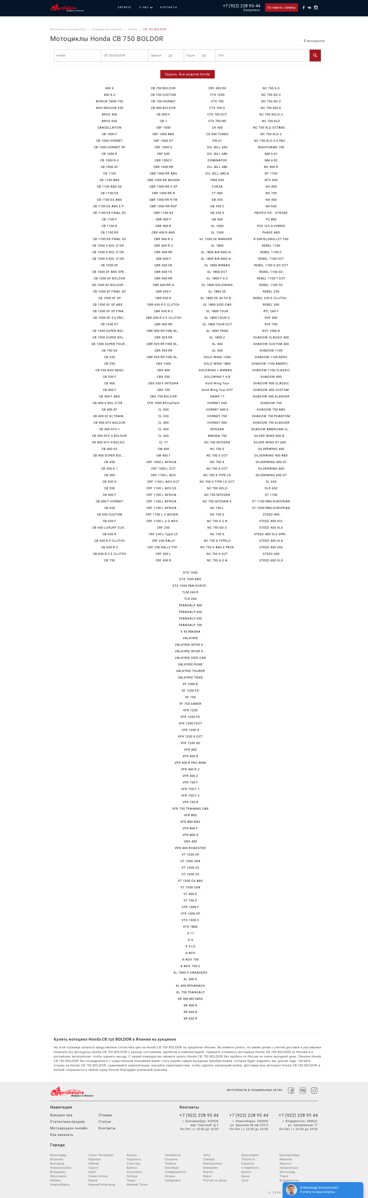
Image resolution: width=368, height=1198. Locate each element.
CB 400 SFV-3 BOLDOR (109, 436)
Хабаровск (173, 1180)
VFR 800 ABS (190, 821)
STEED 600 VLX (271, 560)
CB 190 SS (110, 350)
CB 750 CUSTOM (163, 94)
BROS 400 (109, 114)
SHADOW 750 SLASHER (271, 422)
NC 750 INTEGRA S (217, 501)
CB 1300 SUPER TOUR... (109, 344)
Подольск (134, 1159)
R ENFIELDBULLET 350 (271, 239)
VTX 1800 (190, 926)
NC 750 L (217, 508)
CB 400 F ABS (109, 396)
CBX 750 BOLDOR (163, 396)
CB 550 (109, 488)
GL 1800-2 (217, 337)
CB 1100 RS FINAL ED (109, 239)
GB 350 (217, 199)
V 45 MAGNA (190, 631)
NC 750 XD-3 (271, 101)
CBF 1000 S (163, 147)
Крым (245, 1176)
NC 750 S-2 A (217, 521)
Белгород (57, 1163)
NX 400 (271, 199)
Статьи (105, 1121)
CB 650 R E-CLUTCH (109, 540)
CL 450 (163, 429)
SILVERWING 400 (271, 449)
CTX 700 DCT (217, 114)
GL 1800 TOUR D (217, 317)
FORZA (217, 186)
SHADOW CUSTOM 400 (271, 344)
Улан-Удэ (134, 1163)
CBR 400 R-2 (163, 239)
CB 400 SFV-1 (109, 429)
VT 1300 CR (190, 854)
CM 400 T (163, 455)
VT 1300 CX (190, 874)
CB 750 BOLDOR (163, 88)
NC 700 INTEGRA (217, 442)
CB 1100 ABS (110, 180)
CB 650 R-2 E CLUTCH (109, 554)
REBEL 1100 (271, 245)
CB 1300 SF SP (109, 298)
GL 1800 (217, 245)
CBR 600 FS (163, 272)
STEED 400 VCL (271, 521)
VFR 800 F (190, 828)
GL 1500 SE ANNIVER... (217, 239)
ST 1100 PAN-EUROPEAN (271, 501)
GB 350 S (217, 213)
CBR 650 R (163, 298)
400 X (109, 88)
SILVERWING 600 (271, 468)
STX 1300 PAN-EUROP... (190, 585)
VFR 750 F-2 (190, 795)
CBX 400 (163, 370)
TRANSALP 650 (190, 618)
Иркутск (285, 1163)
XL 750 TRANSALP (190, 992)
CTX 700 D (217, 108)
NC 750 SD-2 (217, 527)
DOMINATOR (217, 160)
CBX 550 (163, 376)
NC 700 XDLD (217, 488)
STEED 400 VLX (271, 540)
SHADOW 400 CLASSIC (271, 383)
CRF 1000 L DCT (163, 468)
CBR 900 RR (163, 324)
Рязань (170, 1176)
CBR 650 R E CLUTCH (163, 304)
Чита (206, 1155)
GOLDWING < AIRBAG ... (217, 370)
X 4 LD (190, 946)
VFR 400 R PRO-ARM (190, 762)
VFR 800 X (190, 835)
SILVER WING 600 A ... (271, 436)
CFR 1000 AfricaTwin (163, 403)
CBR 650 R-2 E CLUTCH (163, 317)
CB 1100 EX (109, 193)
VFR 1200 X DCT (190, 736)
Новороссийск (60, 1167)
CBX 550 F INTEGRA (163, 383)
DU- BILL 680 (217, 167)
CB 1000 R (109, 154)
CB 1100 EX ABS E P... (109, 206)
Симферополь (175, 1172)
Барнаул (94, 1159)
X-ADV (190, 953)
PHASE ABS (271, 232)
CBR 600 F (163, 258)
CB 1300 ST (109, 324)
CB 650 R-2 (109, 547)
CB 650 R (109, 534)
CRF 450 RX (217, 88)
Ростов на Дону (214, 1180)
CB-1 (163, 121)
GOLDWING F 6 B (217, 376)
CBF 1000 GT (163, 140)
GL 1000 (217, 226)
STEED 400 (271, 514)
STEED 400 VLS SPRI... (271, 534)
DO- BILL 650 (217, 147)
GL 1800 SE (217, 291)
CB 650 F (109, 521)
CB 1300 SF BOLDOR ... (109, 285)
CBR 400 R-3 (163, 245)
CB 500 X (109, 481)
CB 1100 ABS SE (109, 186)
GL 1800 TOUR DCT (217, 324)
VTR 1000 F (190, 907)
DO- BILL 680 (217, 154)
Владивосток (289, 1180)
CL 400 (163, 422)
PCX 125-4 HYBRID (271, 226)
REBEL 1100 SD (271, 272)
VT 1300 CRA (190, 861)
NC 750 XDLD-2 (271, 114)
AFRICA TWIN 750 (109, 101)
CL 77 (163, 442)
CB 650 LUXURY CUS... (109, 527)
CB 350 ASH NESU (110, 370)
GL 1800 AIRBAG (217, 265)
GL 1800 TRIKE (217, 331)
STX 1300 (190, 572)
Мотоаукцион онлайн (69, 1128)
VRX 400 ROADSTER (190, 848)
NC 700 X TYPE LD (217, 475)
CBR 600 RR (163, 278)
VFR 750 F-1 (190, 789)
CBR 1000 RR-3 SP (163, 186)
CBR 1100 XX (163, 213)
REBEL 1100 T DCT (271, 278)
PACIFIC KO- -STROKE (271, 213)
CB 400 (109, 383)
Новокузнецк (212, 1163)
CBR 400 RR (163, 252)
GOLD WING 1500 (217, 357)
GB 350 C (217, 206)
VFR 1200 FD (190, 717)
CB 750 (109, 560)
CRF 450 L (163, 554)
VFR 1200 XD (190, 743)
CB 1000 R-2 (109, 160)
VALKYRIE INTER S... (190, 644)
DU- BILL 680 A (217, 173)
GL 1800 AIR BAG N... (217, 252)
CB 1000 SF (109, 167)
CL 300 (163, 409)
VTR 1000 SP (190, 913)
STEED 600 (271, 554)
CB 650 (109, 508)
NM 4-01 (271, 154)
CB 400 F (109, 390)
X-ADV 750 (190, 959)
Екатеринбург (290, 1155)
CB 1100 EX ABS (109, 199)
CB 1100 (109, 173)
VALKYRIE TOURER (190, 671)
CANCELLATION (109, 127)
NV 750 (271, 193)
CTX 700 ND (217, 121)
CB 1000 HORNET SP (109, 147)
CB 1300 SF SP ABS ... (109, 304)
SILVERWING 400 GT (271, 462)
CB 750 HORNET (163, 101)
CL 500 (163, 436)
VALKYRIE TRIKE (190, 677)
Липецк (132, 1176)
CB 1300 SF (109, 265)
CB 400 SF (109, 409)
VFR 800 (190, 815)
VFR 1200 (190, 710)
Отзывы (105, 1115)
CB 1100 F (109, 219)
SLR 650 (271, 488)
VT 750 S (190, 900)
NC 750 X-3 (271, 88)
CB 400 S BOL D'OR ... (109, 403)
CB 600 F (109, 495)
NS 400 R (271, 167)
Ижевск (55, 1180)
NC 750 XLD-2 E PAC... (271, 140)
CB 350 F (109, 376)
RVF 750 (271, 324)
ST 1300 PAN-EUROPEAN (271, 508)
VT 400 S (190, 894)
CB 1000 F (109, 134)
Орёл (92, 1172)
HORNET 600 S (217, 409)
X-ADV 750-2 (190, 966)
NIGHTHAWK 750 (271, 147)
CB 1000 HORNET (109, 140)
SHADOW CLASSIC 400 (271, 337)
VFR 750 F (190, 782)
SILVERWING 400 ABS (271, 455)
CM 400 (163, 449)
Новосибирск (60, 1184)
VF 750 (190, 697)
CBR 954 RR (163, 350)
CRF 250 (163, 527)
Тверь (131, 1180)
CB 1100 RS (110, 232)
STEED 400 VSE (271, 547)
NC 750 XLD (271, 121)
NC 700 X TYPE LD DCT (217, 481)
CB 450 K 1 (109, 468)
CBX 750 (163, 390)
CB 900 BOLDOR (163, 108)
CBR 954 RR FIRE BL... (163, 357)
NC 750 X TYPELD (217, 540)
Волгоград (287, 1172)
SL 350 (271, 481)
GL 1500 (217, 232)
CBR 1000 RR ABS (163, 173)
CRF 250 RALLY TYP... (163, 547)
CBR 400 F (163, 219)
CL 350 (163, 416)
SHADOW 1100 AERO (271, 357)
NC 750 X (217, 534)
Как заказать (61, 1134)
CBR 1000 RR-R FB (163, 199)
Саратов (247, 1163)
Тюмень (170, 1163)
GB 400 (217, 219)
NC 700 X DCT (217, 468)
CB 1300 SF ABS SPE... (109, 272)
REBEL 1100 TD (271, 285)
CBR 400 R (163, 226)
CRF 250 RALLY (163, 540)
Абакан (93, 1163)
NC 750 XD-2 (271, 94)
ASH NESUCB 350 (109, 108)
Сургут (93, 1167)
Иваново (286, 1159)
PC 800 (271, 219)
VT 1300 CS (190, 867)
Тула (244, 1180)
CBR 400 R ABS (163, 232)
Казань (132, 1155)
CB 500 (109, 475)
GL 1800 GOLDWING (217, 285)
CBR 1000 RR (163, 167)
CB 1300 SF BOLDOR (109, 278)
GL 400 (217, 344)
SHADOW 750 (271, 403)
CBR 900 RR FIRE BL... (163, 331)
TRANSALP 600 (190, 612)
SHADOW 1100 (271, 350)
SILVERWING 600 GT (271, 475)
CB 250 (109, 357)
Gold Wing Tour (217, 383)
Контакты (168, 7)
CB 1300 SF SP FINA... (109, 311)
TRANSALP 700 (190, 625)
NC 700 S (217, 449)
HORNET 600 (217, 403)
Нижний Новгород (101, 1184)
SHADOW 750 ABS (271, 409)
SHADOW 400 (271, 376)
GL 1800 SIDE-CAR (217, 304)
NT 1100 (271, 173)
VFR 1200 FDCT (190, 723)
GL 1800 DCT (217, 272)
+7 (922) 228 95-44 (241, 5)
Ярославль (58, 1176)
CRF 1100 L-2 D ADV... (163, 521)
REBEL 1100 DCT (271, 258)
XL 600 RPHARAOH (190, 985)
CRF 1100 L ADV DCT (163, 481)
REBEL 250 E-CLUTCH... (271, 298)
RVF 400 (271, 317)
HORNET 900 (217, 422)
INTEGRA (217, 429)
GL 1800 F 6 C (217, 278)
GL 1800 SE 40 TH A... (217, 298)
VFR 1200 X (190, 730)
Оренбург (172, 1167)
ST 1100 (271, 495)
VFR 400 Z (190, 776)
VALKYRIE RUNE (190, 664)
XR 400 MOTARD (190, 999)
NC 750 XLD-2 (271, 134)
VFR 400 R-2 (190, 769)
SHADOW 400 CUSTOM (271, 390)
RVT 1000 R (271, 331)
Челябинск (173, 1155)
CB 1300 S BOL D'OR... (109, 245)
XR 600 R (190, 1012)
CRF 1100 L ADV (163, 475)
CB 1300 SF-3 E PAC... (109, 317)
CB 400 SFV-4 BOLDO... (109, 442)
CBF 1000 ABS (163, 134)
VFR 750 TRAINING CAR (190, 808)
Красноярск (250, 1155)
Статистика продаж (67, 1121)
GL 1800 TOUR (217, 311)
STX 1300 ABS (190, 579)
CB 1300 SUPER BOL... (109, 331)
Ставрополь (250, 1167)
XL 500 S (190, 979)
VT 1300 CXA (190, 887)
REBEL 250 (271, 291)
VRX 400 (190, 841)
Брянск (132, 1167)
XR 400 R (190, 1005)
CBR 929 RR (163, 337)
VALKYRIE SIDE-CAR (190, 658)
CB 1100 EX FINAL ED (109, 213)
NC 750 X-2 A (217, 560)
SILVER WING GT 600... (271, 442)
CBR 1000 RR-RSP (163, 206)
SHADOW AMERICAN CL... (271, 429)
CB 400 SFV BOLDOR (110, 422)
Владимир (57, 1172)
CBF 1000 (163, 127)
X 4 (190, 940)
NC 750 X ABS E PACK (217, 547)
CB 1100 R (109, 226)
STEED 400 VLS (271, 527)
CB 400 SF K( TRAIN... (109, 416)
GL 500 (217, 350)
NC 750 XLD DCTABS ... (271, 127)
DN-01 (217, 140)
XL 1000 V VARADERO (190, 972)
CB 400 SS (110, 449)
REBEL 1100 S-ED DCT (271, 265)
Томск (284, 1176)
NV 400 (271, 186)
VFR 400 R (190, 756)
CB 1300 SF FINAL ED (109, 291)
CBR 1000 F (163, 160)
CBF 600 (163, 154)
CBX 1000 (163, 363)
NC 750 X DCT (217, 554)
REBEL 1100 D (271, 252)
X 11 (190, 933)
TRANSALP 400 (190, 605)
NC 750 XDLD (271, 108)
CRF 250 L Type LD (163, 534)
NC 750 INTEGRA (217, 495)
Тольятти (248, 1159)
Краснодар (58, 1155)
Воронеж (56, 1159)
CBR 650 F (163, 291)
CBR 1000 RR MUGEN (163, 180)
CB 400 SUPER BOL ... (109, 455)
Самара (209, 1159)
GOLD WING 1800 (217, 363)
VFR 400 (190, 749)
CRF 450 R (163, 560)
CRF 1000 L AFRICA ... (163, 462)
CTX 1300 (217, 94)
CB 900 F (163, 114)
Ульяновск (134, 1172)
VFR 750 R (190, 802)
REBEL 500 (271, 304)
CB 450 (109, 462)
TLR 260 (190, 599)
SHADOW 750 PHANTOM (271, 416)
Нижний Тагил (137, 1184)
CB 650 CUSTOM (109, 514)
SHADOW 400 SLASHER (271, 396)
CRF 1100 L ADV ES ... (163, 488)
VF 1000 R (190, 684)
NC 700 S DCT (217, 455)
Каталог (125, 7)
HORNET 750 (217, 416)
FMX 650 (217, 180)
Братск (246, 1172)
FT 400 (217, 193)
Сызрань (171, 1159)
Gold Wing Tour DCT (217, 390)
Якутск (208, 1172)
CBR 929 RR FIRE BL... (163, 344)
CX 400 (217, 127)
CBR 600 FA (163, 265)
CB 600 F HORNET (109, 501)
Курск (207, 1176)
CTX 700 (217, 101)
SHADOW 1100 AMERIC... (271, 363)
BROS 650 (109, 121)
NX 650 (271, 206)
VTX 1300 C (190, 920)
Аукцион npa (61, 1115)
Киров (92, 1180)
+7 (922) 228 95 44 (199, 1115)
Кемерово (210, 1167)
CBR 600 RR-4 (163, 285)
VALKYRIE (190, 638)
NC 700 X (217, 462)
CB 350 (109, 363)
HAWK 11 (217, 396)
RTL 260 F (271, 311)
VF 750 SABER (190, 703)
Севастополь (98, 1176)
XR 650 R (190, 1018)
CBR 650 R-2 (163, 311)
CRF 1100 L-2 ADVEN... (163, 514)
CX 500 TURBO (217, 134)
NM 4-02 (271, 160)
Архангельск (289, 1167)
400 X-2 (109, 94)
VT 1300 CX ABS (190, 881)
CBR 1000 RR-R (163, 193)
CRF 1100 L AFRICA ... (163, 495)
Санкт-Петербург (101, 1155)
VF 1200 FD (190, 690)
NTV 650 (271, 180)
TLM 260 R (190, 592)
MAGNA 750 (217, 436)
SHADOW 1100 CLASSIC (271, 370)
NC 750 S (217, 514)
